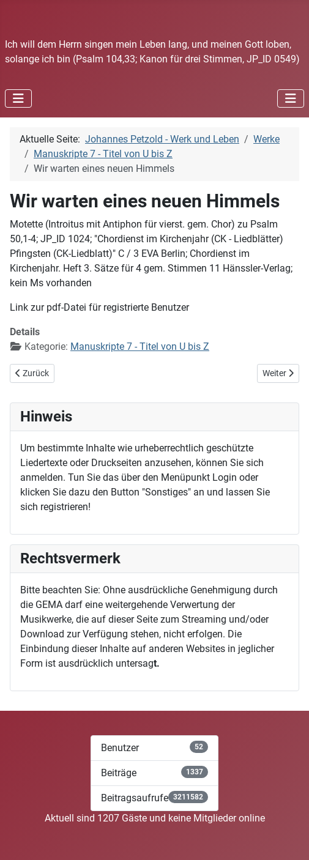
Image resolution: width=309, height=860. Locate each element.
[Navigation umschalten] (18, 98)
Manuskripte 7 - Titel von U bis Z (139, 346)
